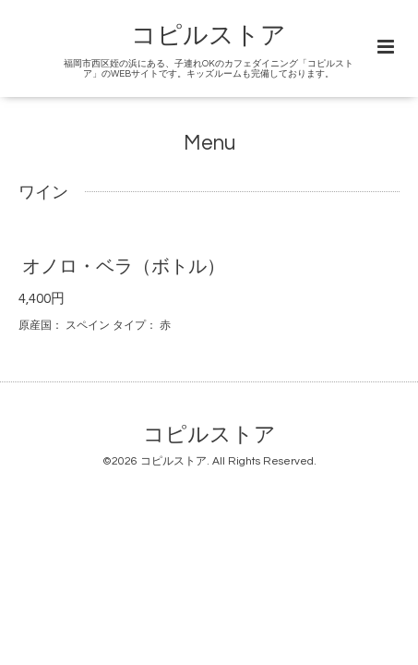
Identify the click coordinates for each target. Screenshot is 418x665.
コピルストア (208, 36)
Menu (209, 143)
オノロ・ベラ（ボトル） (123, 267)
